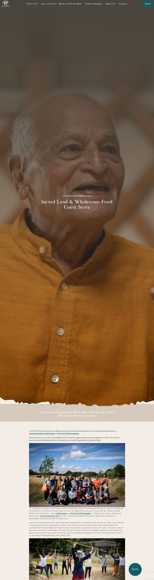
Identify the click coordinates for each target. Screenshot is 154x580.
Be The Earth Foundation (81, 513)
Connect (123, 4)
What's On (31, 4)
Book (147, 4)
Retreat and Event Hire (70, 4)
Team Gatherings (93, 4)
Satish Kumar (61, 513)
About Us (109, 4)
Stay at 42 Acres (49, 4)
